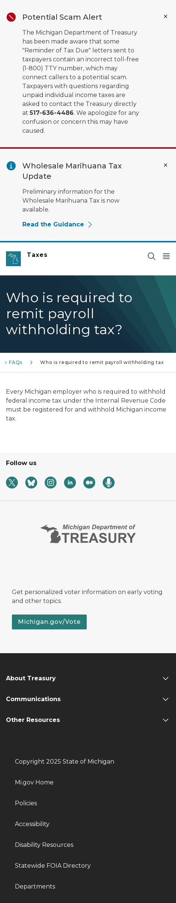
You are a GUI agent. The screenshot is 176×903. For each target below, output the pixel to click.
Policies (26, 803)
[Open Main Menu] (166, 256)
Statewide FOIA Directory (53, 865)
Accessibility (32, 824)
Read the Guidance (57, 224)
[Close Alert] (165, 16)
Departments (35, 886)
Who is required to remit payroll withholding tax (102, 362)
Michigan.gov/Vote (49, 621)
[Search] (151, 256)
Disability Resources (44, 844)
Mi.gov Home (34, 782)
